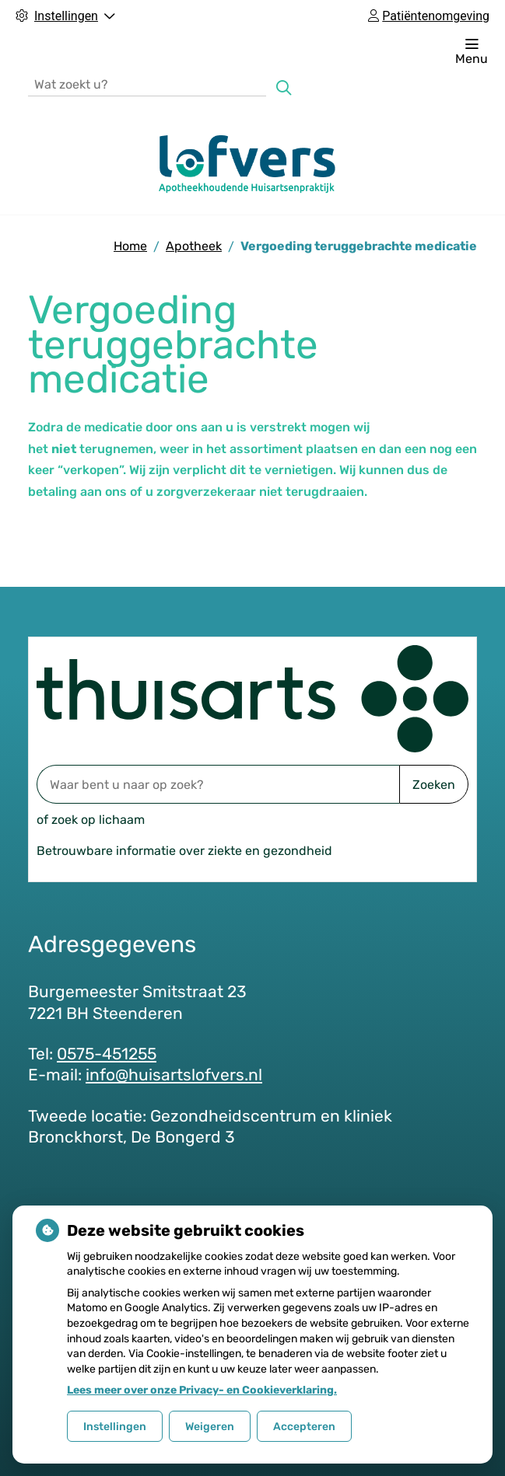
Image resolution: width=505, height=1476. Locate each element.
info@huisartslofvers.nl (174, 1074)
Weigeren (209, 1426)
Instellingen (114, 1426)
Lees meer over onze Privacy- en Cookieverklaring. (202, 1390)
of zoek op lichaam (91, 819)
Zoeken (433, 784)
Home (130, 246)
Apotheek (194, 246)
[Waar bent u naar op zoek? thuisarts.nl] (218, 784)
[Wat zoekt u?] (147, 83)
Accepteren (304, 1426)
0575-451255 (106, 1053)
